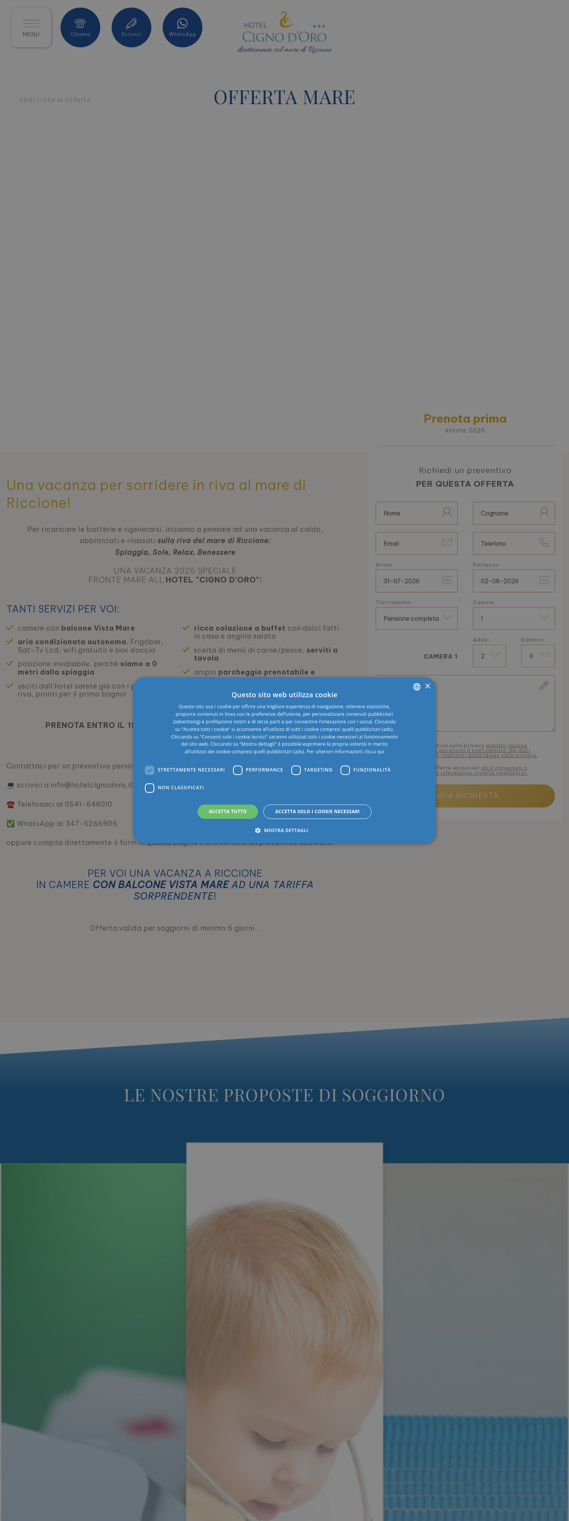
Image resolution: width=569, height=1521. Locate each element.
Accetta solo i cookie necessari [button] (317, 811)
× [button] (427, 686)
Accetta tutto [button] (228, 811)
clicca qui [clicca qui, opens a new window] (374, 751)
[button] (284, 830)
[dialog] (284, 760)
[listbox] (417, 686)
